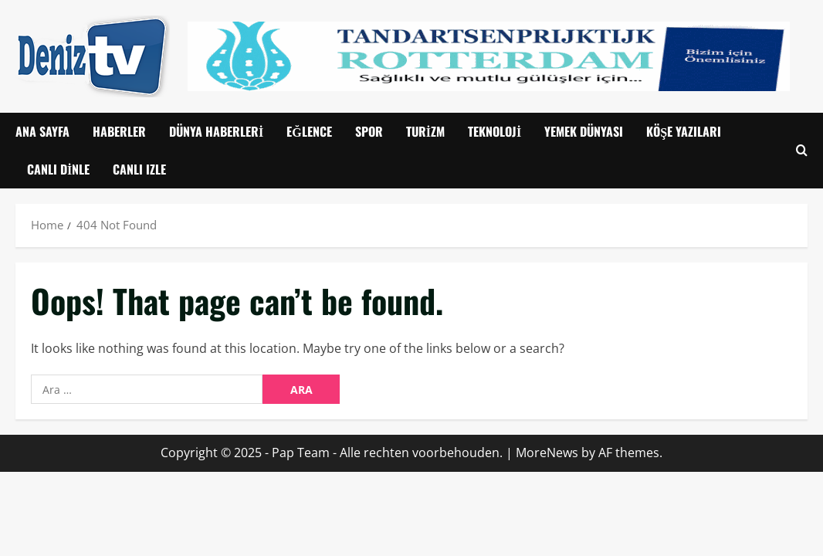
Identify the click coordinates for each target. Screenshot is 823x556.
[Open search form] (802, 151)
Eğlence (308, 131)
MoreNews (547, 452)
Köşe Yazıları (683, 131)
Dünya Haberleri (216, 131)
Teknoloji (494, 131)
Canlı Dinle (58, 169)
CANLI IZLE (139, 169)
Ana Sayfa (42, 131)
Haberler (119, 131)
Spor (369, 131)
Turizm (425, 131)
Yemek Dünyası (583, 131)
